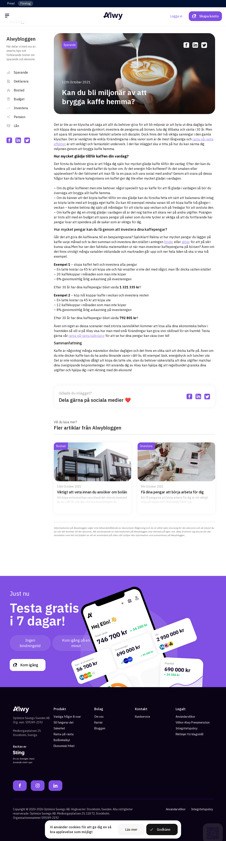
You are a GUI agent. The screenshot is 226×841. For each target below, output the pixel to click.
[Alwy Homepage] (113, 16)
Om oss (99, 716)
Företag (25, 3)
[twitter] (27, 140)
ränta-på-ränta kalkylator (87, 336)
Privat (11, 3)
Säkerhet (59, 728)
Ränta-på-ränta (64, 734)
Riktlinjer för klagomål (190, 734)
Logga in (176, 16)
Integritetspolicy (186, 728)
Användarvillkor (185, 716)
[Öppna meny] (7, 16)
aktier (186, 242)
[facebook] (9, 140)
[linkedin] (18, 140)
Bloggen (99, 728)
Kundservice (142, 716)
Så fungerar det (64, 722)
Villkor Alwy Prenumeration (193, 722)
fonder (168, 242)
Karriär (98, 722)
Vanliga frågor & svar (67, 716)
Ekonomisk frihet (64, 746)
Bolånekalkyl (62, 740)
